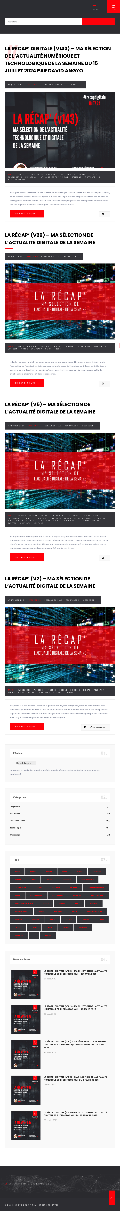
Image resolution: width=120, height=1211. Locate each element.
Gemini (82, 174)
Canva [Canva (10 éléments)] (33, 879)
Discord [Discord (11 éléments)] (39, 887)
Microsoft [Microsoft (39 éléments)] (94, 903)
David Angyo (23, 763)
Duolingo (32, 346)
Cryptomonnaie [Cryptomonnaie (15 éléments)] (87, 879)
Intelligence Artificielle (54, 177)
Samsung (76, 177)
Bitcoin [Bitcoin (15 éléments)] (79, 871)
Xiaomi (49, 349)
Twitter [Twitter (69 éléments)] (65, 927)
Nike (10, 520)
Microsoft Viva (82, 518)
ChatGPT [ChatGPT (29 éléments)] (49, 879)
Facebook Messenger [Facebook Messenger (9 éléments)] (96, 887)
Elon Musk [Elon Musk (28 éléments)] (56, 887)
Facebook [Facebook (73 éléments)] (74, 887)
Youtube (38, 523)
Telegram (83, 520)
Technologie (72, 85)
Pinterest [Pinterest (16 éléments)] (58, 911)
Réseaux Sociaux (53, 85)
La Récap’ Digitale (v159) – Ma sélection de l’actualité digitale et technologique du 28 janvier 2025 (75, 1114)
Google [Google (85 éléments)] (17, 895)
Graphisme (15, 806)
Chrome (33, 516)
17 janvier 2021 (16, 600)
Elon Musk (59, 516)
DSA (62, 174)
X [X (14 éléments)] (33, 935)
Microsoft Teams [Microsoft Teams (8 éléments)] (21, 911)
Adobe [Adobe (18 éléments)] (17, 871)
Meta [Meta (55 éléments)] (77, 903)
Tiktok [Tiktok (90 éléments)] (34, 927)
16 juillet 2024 (16, 85)
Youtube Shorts (16, 179)
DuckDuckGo (24, 690)
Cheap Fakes (36, 174)
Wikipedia (58, 692)
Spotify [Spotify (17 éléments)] (69, 919)
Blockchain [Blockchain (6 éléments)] (97, 871)
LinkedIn (13, 349)
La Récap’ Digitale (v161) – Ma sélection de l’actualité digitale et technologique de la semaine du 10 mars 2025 (75, 1044)
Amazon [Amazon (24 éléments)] (33, 871)
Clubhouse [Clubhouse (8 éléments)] (67, 879)
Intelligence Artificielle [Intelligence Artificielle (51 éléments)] (24, 903)
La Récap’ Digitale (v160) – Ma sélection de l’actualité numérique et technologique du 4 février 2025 (75, 1078)
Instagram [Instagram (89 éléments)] (77, 895)
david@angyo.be (41, 1184)
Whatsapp (90, 177)
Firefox (71, 174)
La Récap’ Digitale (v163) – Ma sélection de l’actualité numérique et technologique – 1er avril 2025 (75, 972)
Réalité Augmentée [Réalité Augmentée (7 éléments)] (94, 911)
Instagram (31, 177)
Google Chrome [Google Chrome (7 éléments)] (36, 895)
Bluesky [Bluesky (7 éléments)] (18, 879)
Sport (57, 520)
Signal (86, 690)
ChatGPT (22, 174)
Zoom (58, 349)
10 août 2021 (15, 256)
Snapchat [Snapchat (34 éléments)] (36, 919)
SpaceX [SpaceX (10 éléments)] (53, 919)
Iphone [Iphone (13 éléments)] (45, 903)
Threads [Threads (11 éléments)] (18, 927)
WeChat (32, 692)
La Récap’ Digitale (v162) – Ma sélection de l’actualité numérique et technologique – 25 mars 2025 (75, 1008)
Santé (33, 520)
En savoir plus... (27, 213)
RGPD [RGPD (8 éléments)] (74, 911)
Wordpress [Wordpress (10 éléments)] (19, 935)
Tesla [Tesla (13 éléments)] (101, 919)
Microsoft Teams (61, 518)
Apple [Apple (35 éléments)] (64, 871)
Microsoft (43, 518)
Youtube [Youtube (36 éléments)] (48, 935)
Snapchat (45, 520)
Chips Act (52, 174)
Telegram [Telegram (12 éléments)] (85, 919)
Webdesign (88, 426)
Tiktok (24, 349)
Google (93, 174)
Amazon (22, 516)
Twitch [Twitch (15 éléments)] (49, 927)
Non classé (15, 813)
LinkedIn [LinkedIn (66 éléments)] (62, 903)
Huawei (70, 346)
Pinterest (21, 520)
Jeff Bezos (28, 518)
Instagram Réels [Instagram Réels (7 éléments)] (97, 895)
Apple (21, 346)
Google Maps (15, 177)
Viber (21, 692)
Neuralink (100, 518)
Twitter (12, 523)
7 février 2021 (16, 426)
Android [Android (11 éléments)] (49, 871)
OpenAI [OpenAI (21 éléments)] (41, 911)
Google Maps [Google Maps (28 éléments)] (57, 895)
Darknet (45, 516)
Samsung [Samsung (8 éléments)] (18, 919)
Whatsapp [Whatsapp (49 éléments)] (83, 927)
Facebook (46, 346)
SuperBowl (69, 520)
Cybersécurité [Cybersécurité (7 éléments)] (20, 887)
